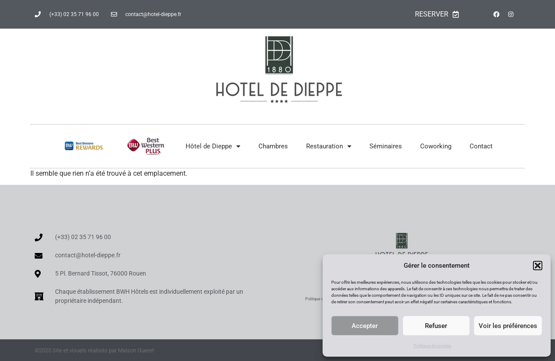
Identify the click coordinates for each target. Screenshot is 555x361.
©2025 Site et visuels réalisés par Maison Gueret (94, 350)
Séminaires (385, 146)
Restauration (328, 146)
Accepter (365, 326)
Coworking (435, 146)
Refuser (436, 326)
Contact (481, 146)
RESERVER (437, 14)
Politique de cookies (432, 345)
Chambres (273, 146)
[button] (537, 265)
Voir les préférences (508, 326)
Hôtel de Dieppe (213, 146)
